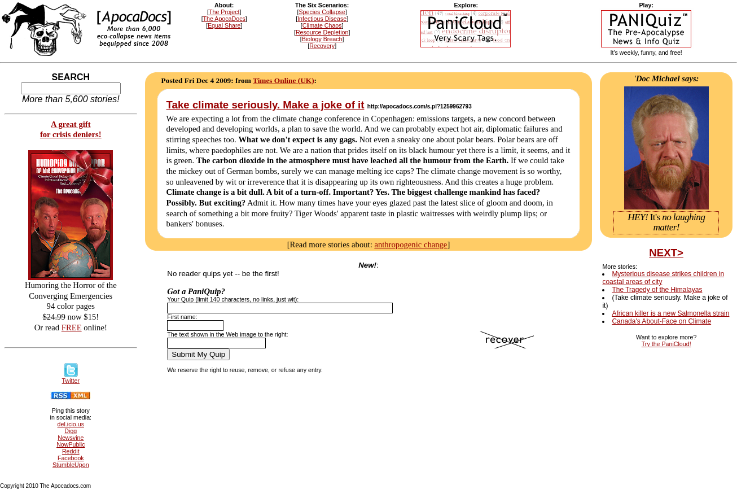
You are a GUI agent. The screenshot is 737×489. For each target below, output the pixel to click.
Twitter (71, 378)
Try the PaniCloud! (666, 343)
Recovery (322, 45)
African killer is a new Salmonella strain (670, 313)
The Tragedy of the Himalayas (657, 290)
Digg (70, 430)
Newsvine (71, 437)
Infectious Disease (321, 18)
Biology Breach (322, 39)
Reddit (71, 451)
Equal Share (224, 25)
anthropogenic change (410, 244)
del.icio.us (71, 424)
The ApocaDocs (224, 18)
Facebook (71, 458)
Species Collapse (322, 11)
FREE (72, 327)
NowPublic (70, 444)
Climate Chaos (322, 25)
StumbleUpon (70, 464)
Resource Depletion (322, 32)
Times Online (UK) (283, 80)
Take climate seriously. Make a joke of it (265, 105)
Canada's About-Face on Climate (661, 321)
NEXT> (666, 253)
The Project (224, 11)
